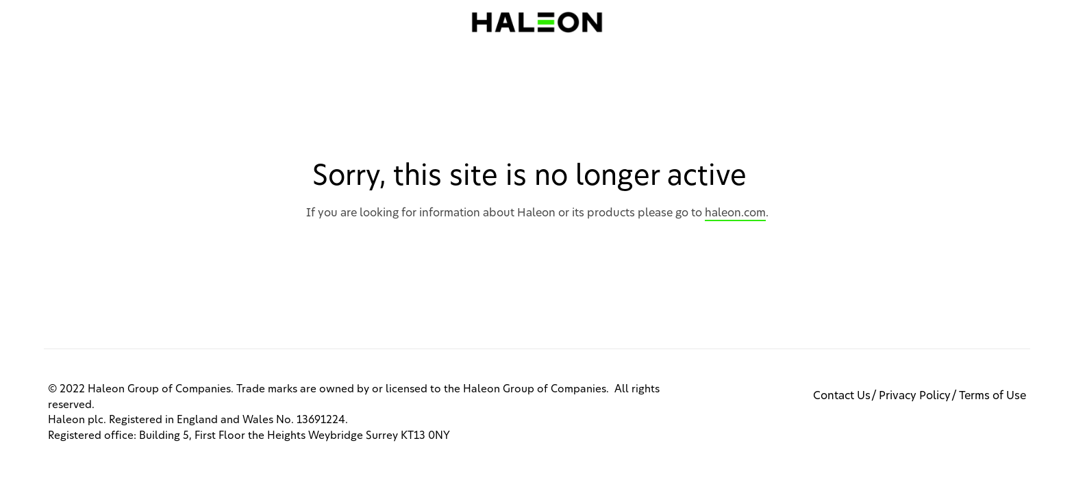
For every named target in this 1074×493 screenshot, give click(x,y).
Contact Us (842, 395)
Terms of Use (992, 395)
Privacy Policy (915, 395)
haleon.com (735, 212)
